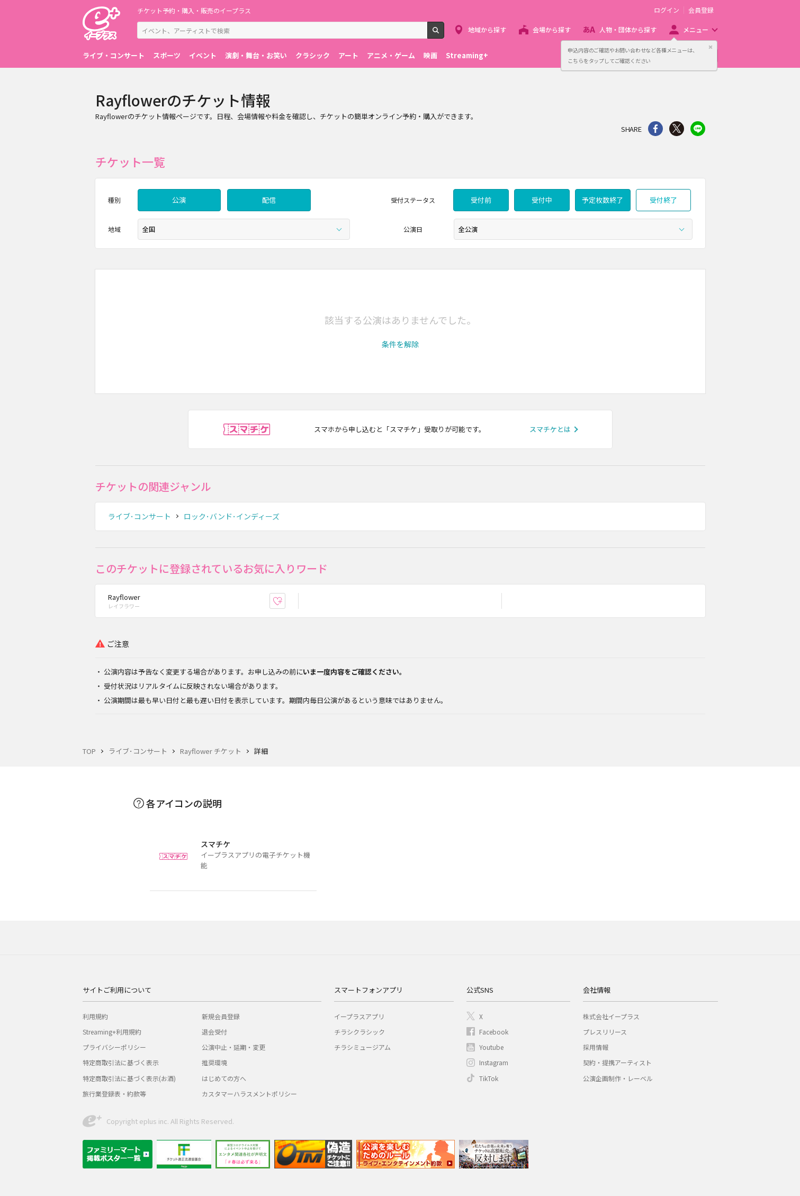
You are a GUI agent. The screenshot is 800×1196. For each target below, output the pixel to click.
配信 (269, 200)
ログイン (666, 10)
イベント (203, 55)
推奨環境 (214, 1062)
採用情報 (595, 1046)
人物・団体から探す (628, 29)
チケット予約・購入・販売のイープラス (194, 10)
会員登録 (701, 10)
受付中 (542, 200)
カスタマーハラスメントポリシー (249, 1093)
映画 (430, 55)
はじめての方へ (224, 1078)
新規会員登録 (221, 1016)
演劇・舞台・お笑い (256, 55)
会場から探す (552, 29)
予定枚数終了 (602, 200)
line (697, 128)
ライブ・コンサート (114, 55)
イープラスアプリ (359, 1016)
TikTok (488, 1078)
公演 (179, 200)
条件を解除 (400, 344)
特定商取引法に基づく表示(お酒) (129, 1078)
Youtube (491, 1046)
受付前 (481, 200)
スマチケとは (550, 429)
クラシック (312, 55)
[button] (400, 344)
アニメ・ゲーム (391, 55)
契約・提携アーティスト (617, 1062)
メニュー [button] (695, 29)
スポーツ (167, 55)
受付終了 (663, 200)
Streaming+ (467, 55)
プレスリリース (605, 1031)
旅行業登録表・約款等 (114, 1093)
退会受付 (214, 1031)
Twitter (676, 128)
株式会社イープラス (611, 1016)
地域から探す (487, 29)
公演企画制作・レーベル (618, 1078)
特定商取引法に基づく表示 (121, 1062)
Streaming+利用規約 (112, 1031)
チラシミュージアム (362, 1046)
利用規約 (95, 1016)
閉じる (710, 47)
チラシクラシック (359, 1031)
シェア (655, 128)
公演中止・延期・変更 (233, 1046)
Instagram (493, 1062)
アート (348, 55)
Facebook (493, 1031)
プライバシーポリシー (114, 1046)
